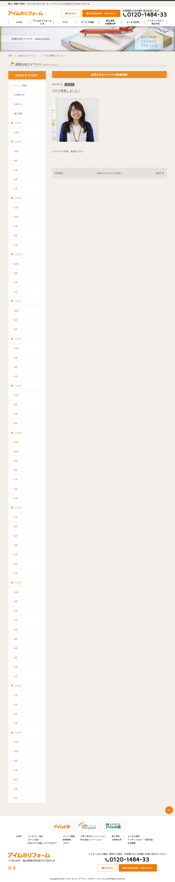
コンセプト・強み (35, 836)
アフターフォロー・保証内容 (140, 839)
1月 (15, 188)
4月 (15, 179)
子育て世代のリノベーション (93, 836)
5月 (15, 273)
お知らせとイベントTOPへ (109, 173)
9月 (15, 160)
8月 (15, 404)
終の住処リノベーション (91, 839)
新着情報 (67, 839)
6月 (15, 423)
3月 (15, 367)
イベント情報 (20, 85)
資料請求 (71, 13)
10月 (16, 151)
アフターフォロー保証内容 (155, 22)
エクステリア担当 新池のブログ (67, 151)
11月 (16, 395)
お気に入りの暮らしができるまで (42, 843)
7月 (15, 170)
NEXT (158, 173)
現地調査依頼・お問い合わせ (101, 13)
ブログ (65, 22)
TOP (10, 55)
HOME (19, 22)
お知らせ (18, 104)
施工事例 (18, 113)
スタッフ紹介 (33, 839)
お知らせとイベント (27, 55)
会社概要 (131, 843)
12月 (16, 132)
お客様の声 (19, 95)
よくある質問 (133, 22)
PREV (60, 173)
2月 (15, 282)
